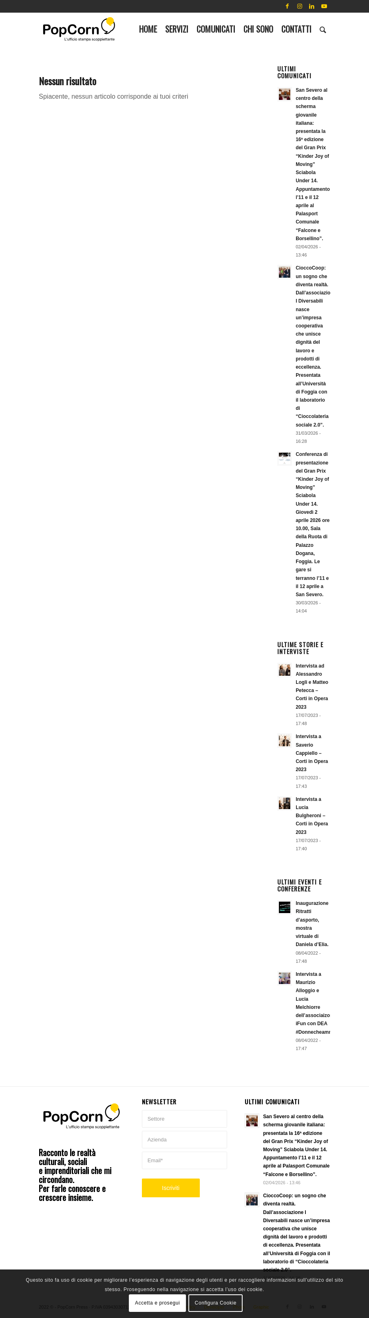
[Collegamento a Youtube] (324, 6)
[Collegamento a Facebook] (287, 6)
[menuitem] (148, 29)
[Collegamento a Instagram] (300, 6)
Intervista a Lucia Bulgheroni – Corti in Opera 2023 (312, 815)
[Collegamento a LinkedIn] (312, 6)
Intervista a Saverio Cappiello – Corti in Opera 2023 (312, 753)
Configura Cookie (215, 1303)
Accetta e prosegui (157, 1303)
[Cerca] (323, 29)
